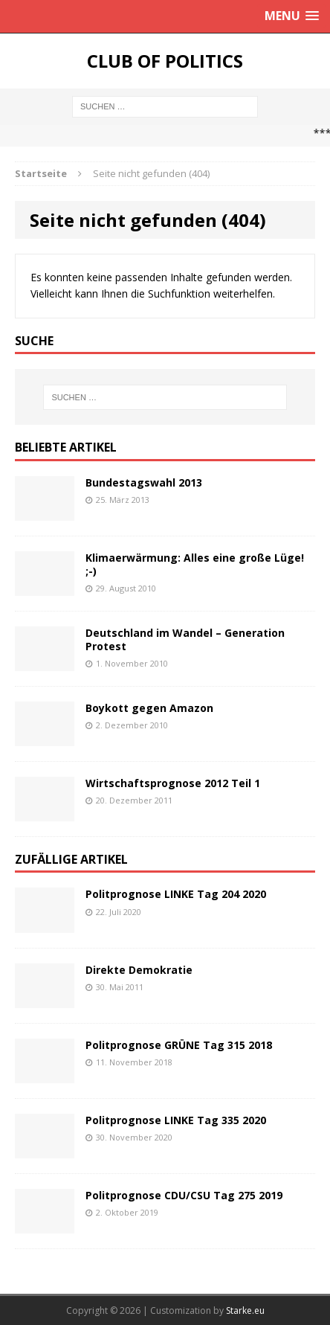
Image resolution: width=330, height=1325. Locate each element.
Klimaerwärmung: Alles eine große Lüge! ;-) (194, 564)
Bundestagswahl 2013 (143, 482)
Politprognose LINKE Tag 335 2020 (175, 1120)
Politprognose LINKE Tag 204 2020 (175, 894)
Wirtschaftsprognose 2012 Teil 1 (172, 783)
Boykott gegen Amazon (149, 708)
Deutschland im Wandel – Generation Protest (185, 639)
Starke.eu (245, 1310)
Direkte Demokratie (138, 970)
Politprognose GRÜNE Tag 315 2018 (178, 1045)
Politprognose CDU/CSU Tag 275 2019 (183, 1195)
